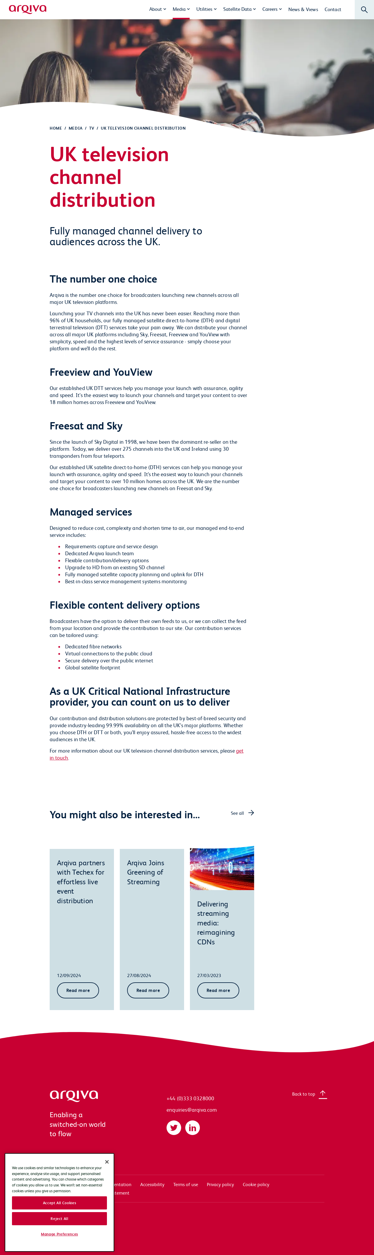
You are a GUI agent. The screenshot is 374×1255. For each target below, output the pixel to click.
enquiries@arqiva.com (192, 1109)
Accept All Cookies (59, 1237)
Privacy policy (220, 1184)
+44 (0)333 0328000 (190, 1098)
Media (179, 9)
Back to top (303, 1094)
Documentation (115, 1184)
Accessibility (152, 1184)
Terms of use (185, 1184)
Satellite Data (237, 9)
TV (91, 128)
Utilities (204, 9)
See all (237, 813)
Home (56, 128)
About (155, 9)
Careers (270, 9)
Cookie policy (256, 1184)
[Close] (107, 1196)
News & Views (303, 9)
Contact (333, 9)
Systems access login (70, 1184)
